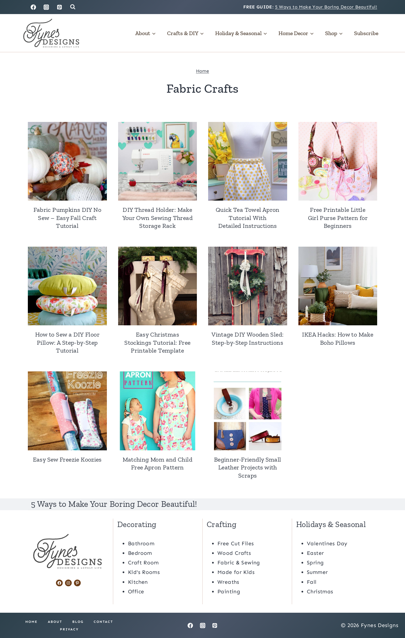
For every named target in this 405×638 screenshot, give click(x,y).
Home (202, 71)
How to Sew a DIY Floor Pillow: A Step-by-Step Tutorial (67, 342)
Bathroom (141, 543)
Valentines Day (327, 543)
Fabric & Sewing (238, 562)
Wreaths (228, 581)
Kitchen (138, 581)
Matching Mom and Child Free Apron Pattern (157, 463)
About (55, 621)
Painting (228, 591)
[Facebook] (33, 7)
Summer (317, 572)
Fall (312, 581)
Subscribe (366, 33)
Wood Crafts (234, 553)
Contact (103, 621)
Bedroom (140, 553)
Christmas (320, 591)
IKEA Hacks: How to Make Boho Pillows (337, 338)
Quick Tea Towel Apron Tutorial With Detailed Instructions (248, 218)
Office (136, 591)
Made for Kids (236, 572)
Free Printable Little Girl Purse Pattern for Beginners (338, 218)
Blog (78, 621)
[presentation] (67, 161)
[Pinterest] (59, 7)
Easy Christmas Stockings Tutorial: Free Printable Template (157, 342)
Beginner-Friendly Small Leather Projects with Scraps (247, 467)
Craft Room (143, 562)
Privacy (69, 629)
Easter (315, 553)
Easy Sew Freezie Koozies (67, 459)
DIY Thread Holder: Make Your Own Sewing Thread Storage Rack (157, 218)
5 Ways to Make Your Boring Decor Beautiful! (326, 7)
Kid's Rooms (144, 572)
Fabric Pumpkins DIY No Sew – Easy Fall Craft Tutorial (67, 218)
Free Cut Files (235, 543)
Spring (315, 562)
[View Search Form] (73, 7)
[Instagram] (46, 7)
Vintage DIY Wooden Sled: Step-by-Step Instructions (248, 338)
